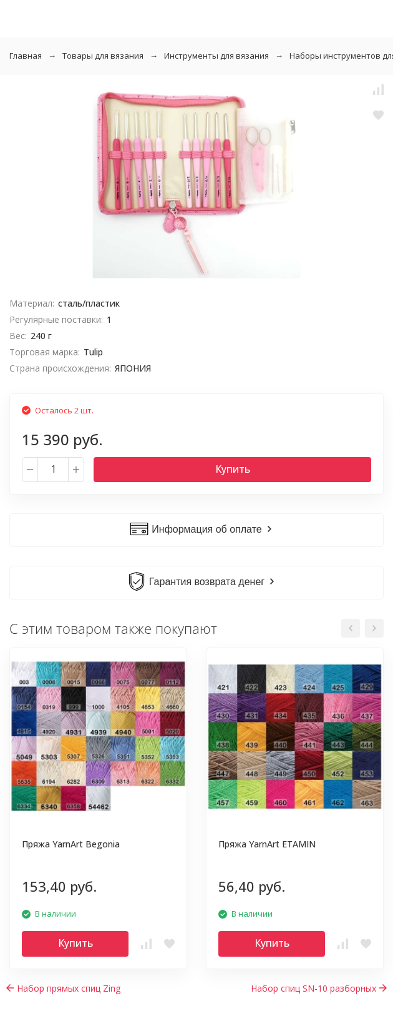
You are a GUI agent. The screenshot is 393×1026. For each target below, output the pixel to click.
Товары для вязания (102, 55)
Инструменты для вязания (216, 55)
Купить (232, 469)
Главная (25, 55)
